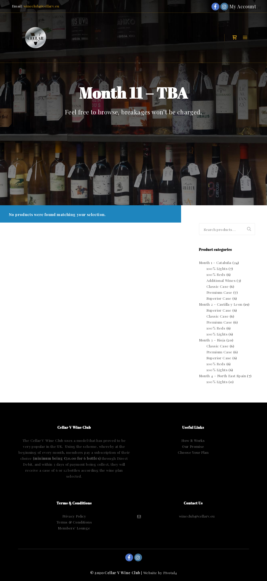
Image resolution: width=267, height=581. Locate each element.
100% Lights (217, 268)
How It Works (193, 440)
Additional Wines (221, 280)
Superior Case (218, 298)
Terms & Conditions (74, 522)
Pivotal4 (170, 572)
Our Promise (193, 446)
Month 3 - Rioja (212, 340)
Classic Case (217, 286)
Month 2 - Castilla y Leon (221, 304)
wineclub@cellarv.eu (41, 6)
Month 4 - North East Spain (222, 375)
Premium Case (219, 292)
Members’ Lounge (74, 528)
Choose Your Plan (193, 452)
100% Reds (216, 274)
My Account (233, 6)
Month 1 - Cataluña (215, 262)
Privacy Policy (74, 516)
